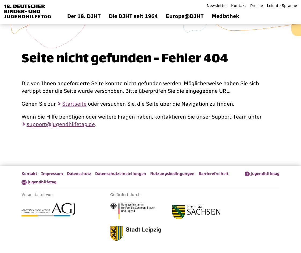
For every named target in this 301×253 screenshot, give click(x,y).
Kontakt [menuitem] (238, 5)
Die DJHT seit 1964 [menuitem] (133, 16)
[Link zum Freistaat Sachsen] (196, 213)
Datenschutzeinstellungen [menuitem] (120, 173)
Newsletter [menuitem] (217, 5)
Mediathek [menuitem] (225, 16)
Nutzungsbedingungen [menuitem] (172, 173)
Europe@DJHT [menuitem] (185, 16)
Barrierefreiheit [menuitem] (213, 173)
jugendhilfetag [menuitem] (265, 173)
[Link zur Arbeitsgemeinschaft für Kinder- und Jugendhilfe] (48, 210)
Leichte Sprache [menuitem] (282, 5)
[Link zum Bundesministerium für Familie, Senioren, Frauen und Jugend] (132, 212)
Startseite (74, 104)
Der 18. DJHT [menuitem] (84, 16)
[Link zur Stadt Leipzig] (135, 234)
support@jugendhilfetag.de (61, 124)
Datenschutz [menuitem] (79, 173)
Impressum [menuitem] (52, 173)
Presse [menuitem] (256, 5)
